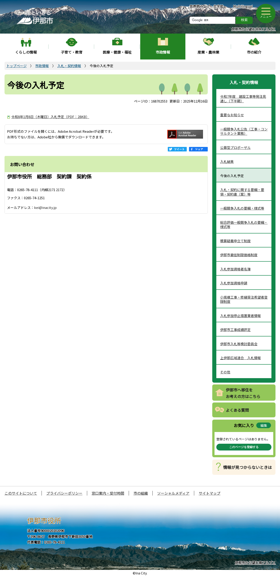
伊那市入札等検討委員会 (238, 343)
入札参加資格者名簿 (235, 269)
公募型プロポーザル (235, 147)
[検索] (212, 20)
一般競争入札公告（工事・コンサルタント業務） (244, 131)
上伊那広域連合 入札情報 (240, 357)
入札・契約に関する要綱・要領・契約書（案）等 (242, 192)
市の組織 (140, 493)
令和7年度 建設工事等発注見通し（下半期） (243, 98)
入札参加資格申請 (233, 283)
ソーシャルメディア (173, 493)
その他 (225, 372)
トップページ (16, 65)
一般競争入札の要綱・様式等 (242, 208)
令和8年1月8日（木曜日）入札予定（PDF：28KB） (50, 116)
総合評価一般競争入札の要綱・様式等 (244, 224)
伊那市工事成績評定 (235, 329)
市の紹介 (254, 52)
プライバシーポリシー (64, 493)
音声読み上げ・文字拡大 (206, 8)
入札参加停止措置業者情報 (240, 315)
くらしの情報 (26, 52)
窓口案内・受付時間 (108, 493)
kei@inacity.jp (45, 207)
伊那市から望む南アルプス (255, 562)
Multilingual (243, 6)
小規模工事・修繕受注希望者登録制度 (244, 299)
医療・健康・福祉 (117, 52)
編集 (263, 425)
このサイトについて (21, 493)
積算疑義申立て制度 (235, 240)
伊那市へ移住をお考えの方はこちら (243, 393)
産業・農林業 (208, 52)
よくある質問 (237, 410)
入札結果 (227, 161)
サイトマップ (209, 493)
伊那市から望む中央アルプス (253, 29)
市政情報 (163, 52)
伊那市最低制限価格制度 (238, 254)
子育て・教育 (71, 52)
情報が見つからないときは (247, 467)
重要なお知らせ (232, 114)
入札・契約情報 (69, 65)
